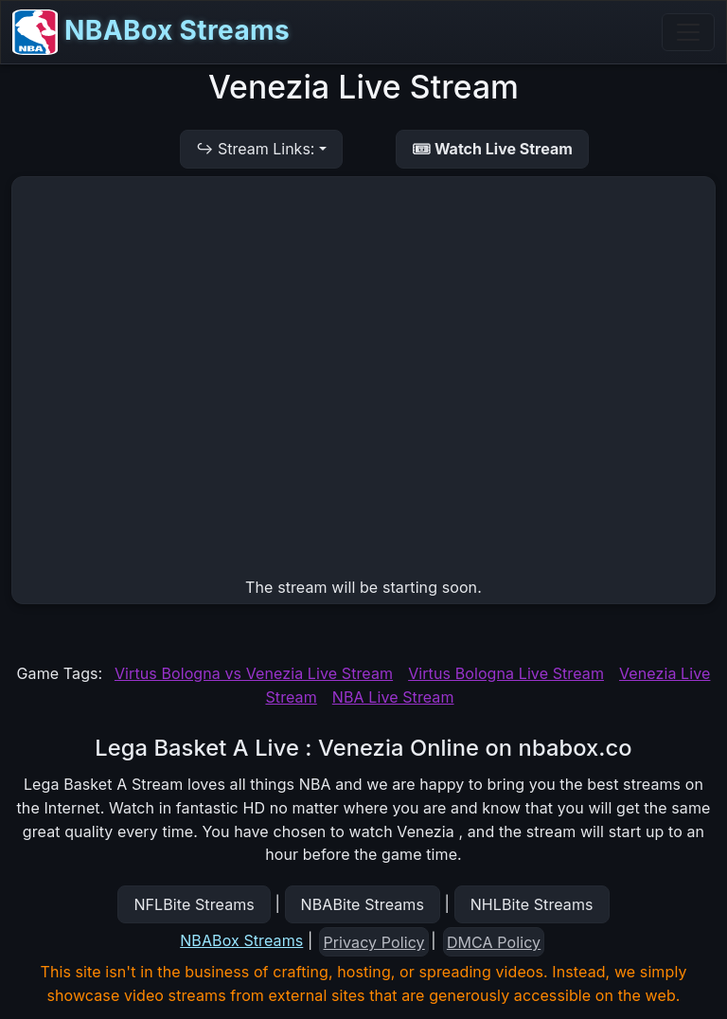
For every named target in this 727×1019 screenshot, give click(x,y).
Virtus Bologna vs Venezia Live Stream (254, 673)
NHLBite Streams (532, 904)
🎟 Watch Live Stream (492, 148)
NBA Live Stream (393, 697)
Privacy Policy (374, 942)
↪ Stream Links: (255, 148)
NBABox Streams (151, 32)
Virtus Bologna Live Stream (506, 673)
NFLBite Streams (193, 904)
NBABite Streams (363, 904)
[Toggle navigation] (688, 32)
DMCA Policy (494, 942)
